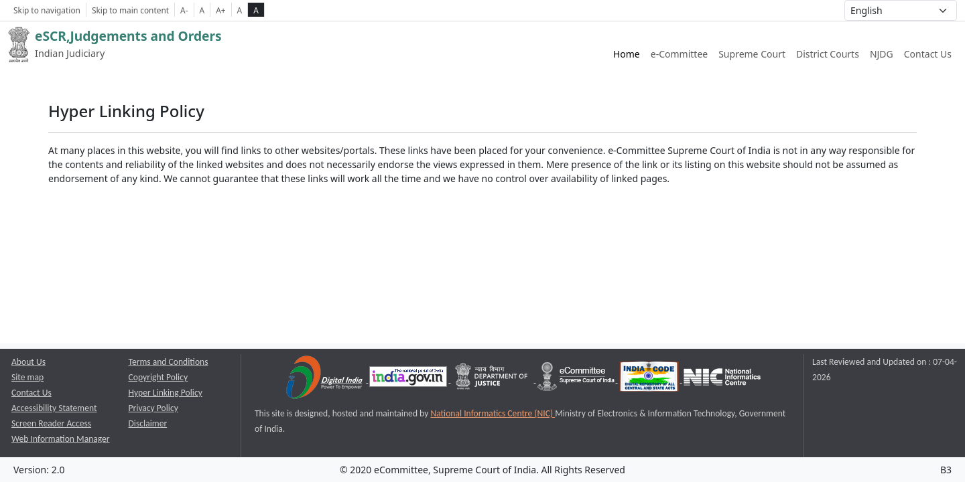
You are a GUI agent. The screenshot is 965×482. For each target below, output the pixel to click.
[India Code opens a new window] (650, 379)
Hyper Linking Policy (165, 392)
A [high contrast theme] (256, 10)
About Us (28, 362)
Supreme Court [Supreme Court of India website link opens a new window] (751, 54)
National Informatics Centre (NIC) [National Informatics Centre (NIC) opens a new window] (492, 413)
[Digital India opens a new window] (325, 379)
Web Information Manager (60, 439)
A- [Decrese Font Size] (184, 10)
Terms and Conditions (168, 362)
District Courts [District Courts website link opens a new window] (827, 54)
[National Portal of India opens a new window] (409, 379)
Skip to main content (130, 10)
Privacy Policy (153, 408)
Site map (27, 377)
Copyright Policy (158, 377)
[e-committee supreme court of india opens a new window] (577, 379)
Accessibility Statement (54, 408)
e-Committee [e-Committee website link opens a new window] (679, 54)
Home (626, 54)
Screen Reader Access (51, 423)
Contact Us (928, 54)
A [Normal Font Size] (202, 10)
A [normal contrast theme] (240, 10)
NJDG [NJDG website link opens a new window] (881, 54)
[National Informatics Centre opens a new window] (722, 379)
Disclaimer (148, 423)
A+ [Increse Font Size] (220, 10)
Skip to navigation (46, 10)
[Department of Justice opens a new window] (492, 379)
